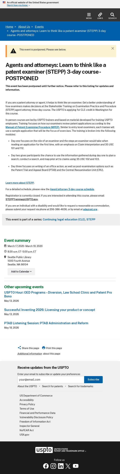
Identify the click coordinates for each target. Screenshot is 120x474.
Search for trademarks (80, 386)
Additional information (29, 353)
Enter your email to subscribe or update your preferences (48, 374)
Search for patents (52, 386)
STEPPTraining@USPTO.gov (22, 199)
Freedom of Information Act (35, 421)
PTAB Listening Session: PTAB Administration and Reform (46, 323)
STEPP (90, 219)
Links (100, 16)
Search (112, 16)
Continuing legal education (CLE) (64, 219)
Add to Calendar (21, 272)
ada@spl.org (90, 209)
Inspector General (29, 426)
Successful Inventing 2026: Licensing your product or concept (49, 310)
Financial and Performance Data (37, 413)
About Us (24, 26)
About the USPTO (27, 386)
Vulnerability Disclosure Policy (36, 417)
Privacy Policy (27, 404)
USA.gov (24, 434)
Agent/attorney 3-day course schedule (72, 189)
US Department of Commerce (36, 395)
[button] (28, 348)
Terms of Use (27, 408)
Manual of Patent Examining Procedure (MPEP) (32, 127)
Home (9, 26)
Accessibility (27, 400)
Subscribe (93, 379)
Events (39, 26)
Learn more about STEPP (20, 182)
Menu (89, 16)
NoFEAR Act (27, 430)
